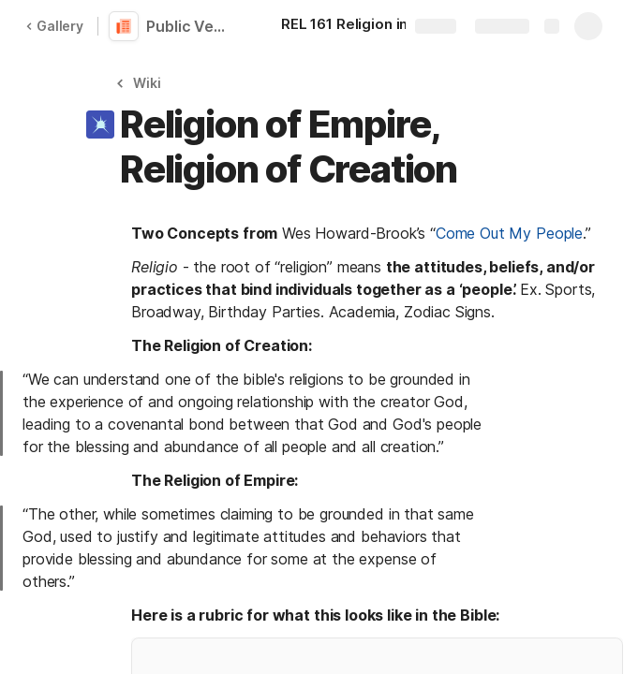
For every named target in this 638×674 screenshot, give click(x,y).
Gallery (54, 26)
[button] (141, 82)
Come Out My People (509, 233)
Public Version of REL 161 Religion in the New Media (189, 26)
